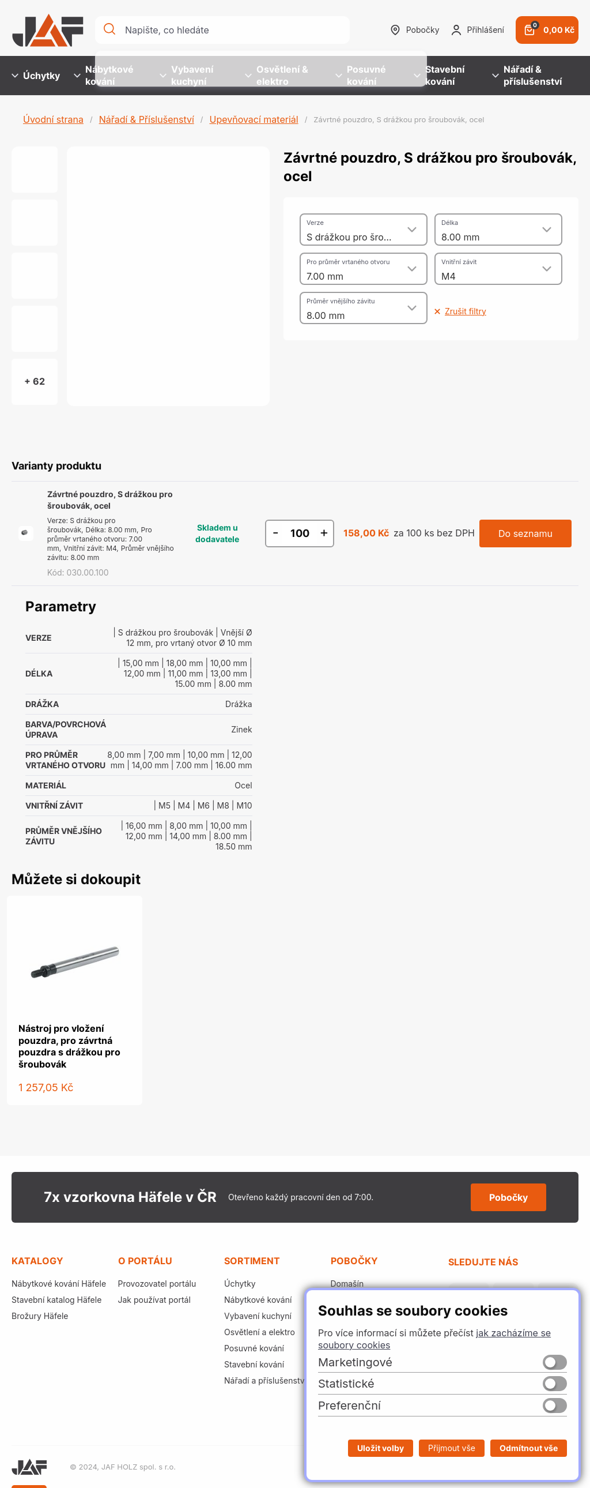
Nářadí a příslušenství (265, 1380)
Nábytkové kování (104, 75)
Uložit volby (380, 1448)
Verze (315, 223)
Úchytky (36, 75)
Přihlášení (477, 30)
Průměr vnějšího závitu (341, 301)
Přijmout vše (451, 1448)
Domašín (347, 1283)
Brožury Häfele (40, 1316)
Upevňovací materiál (253, 119)
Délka (449, 223)
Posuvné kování (360, 75)
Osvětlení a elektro (259, 1332)
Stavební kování (439, 75)
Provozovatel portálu (157, 1283)
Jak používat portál (154, 1300)
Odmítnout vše (529, 1448)
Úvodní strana (53, 119)
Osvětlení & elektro (276, 75)
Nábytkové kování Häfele (59, 1283)
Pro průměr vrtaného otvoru (348, 262)
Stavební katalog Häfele (56, 1300)
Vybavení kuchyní (186, 75)
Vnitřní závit (458, 262)
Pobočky (415, 30)
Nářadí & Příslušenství (146, 119)
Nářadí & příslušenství (527, 75)
